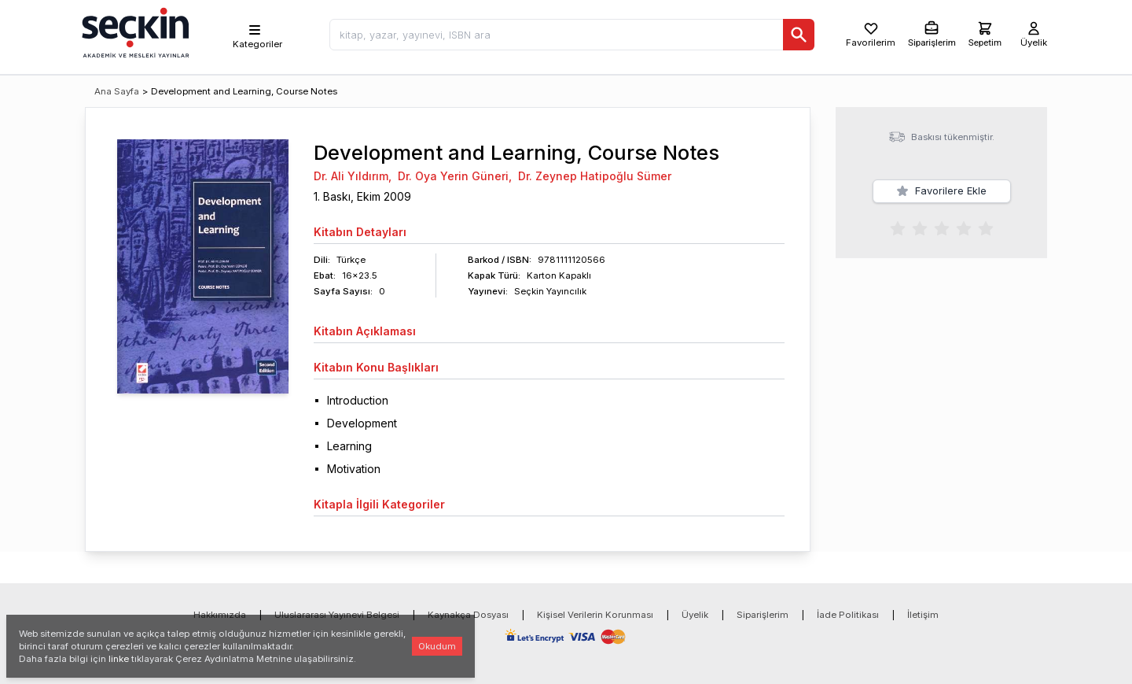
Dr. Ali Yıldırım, (352, 176)
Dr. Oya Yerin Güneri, (455, 176)
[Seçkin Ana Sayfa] (134, 31)
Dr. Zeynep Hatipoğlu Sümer (594, 176)
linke (118, 658)
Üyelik (695, 614)
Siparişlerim (762, 614)
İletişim (923, 614)
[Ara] (798, 34)
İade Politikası (848, 614)
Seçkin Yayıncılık (550, 291)
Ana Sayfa (116, 91)
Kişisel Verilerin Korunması (595, 614)
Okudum (437, 646)
